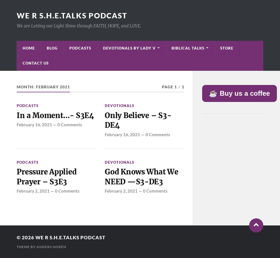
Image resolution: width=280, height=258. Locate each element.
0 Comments (69, 124)
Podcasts (80, 48)
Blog (52, 48)
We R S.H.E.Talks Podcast (72, 15)
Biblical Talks (188, 48)
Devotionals (119, 105)
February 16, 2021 (34, 124)
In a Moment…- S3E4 (55, 115)
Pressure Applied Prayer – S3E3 (46, 176)
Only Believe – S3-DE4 (138, 120)
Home (29, 48)
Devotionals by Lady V (129, 48)
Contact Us (36, 63)
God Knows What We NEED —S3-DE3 (141, 176)
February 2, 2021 (33, 190)
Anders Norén (51, 247)
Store (226, 48)
